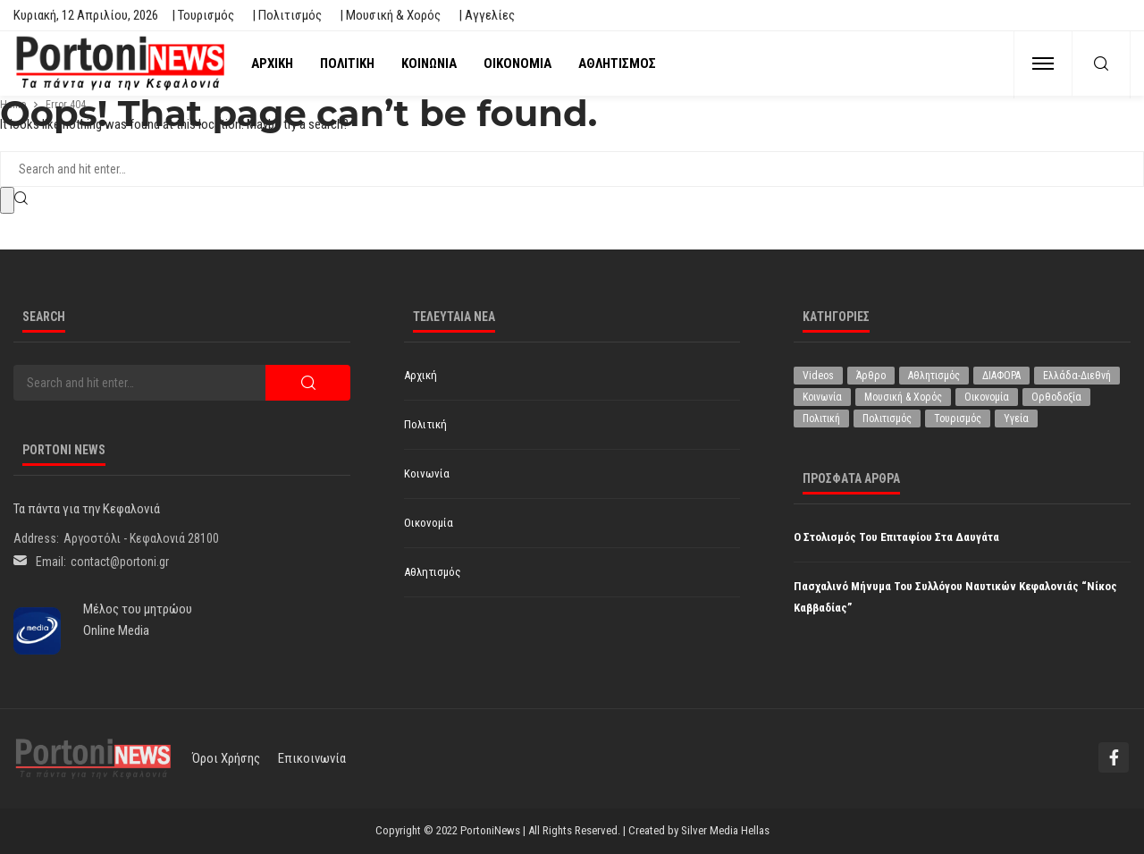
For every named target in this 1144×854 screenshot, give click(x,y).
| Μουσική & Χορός (390, 15)
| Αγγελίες (486, 15)
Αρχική (272, 63)
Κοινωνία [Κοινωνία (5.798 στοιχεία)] (822, 397)
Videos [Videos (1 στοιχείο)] (818, 375)
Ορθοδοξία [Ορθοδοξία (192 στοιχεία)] (1056, 397)
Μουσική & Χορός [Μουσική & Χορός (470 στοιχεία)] (903, 397)
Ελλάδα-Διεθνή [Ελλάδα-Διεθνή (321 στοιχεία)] (1077, 375)
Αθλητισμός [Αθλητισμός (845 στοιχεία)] (934, 375)
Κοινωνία (429, 63)
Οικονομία (517, 63)
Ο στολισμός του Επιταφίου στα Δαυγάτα (896, 537)
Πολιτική (347, 63)
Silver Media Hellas (725, 830)
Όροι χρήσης (226, 758)
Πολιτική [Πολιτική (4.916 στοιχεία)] (821, 418)
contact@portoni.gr (120, 561)
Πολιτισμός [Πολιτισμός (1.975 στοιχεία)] (887, 418)
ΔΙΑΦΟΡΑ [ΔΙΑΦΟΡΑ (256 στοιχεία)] (1001, 375)
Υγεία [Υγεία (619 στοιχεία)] (1016, 418)
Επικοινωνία (312, 758)
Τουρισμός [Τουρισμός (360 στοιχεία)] (957, 418)
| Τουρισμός (203, 15)
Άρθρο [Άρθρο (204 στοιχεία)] (871, 375)
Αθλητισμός (617, 63)
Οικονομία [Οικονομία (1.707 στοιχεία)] (986, 397)
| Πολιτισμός (287, 15)
